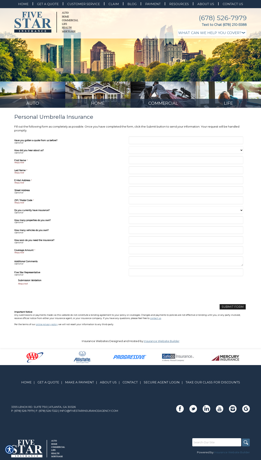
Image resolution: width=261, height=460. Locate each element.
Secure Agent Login (162, 383)
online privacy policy (47, 325)
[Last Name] (186, 171)
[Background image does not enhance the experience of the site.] (32, 95)
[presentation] (49, 294)
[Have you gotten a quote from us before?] (186, 141)
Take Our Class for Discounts (213, 383)
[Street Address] (186, 191)
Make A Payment (79, 383)
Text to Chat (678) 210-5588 (224, 25)
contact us (155, 319)
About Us (108, 383)
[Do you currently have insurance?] (186, 211)
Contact (130, 383)
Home (26, 383)
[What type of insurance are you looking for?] (212, 32)
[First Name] (186, 161)
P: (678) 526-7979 (22, 411)
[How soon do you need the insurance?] (186, 241)
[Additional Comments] (186, 263)
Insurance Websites (95, 342)
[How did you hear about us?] (186, 151)
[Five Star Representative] (186, 273)
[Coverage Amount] (186, 251)
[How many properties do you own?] (186, 221)
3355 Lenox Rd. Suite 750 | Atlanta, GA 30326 (43, 407)
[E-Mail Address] (186, 181)
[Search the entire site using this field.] (216, 443)
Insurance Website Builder (161, 342)
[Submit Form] (234, 307)
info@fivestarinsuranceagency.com (89, 411)
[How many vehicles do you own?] (186, 231)
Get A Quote (48, 383)
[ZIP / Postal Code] (186, 201)
